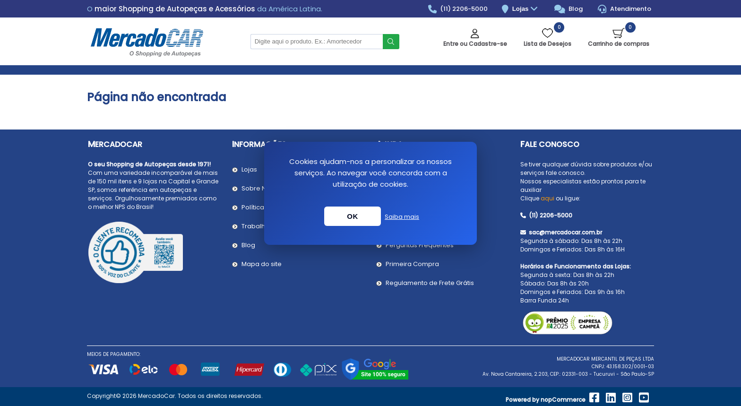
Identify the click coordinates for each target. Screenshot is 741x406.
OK (352, 216)
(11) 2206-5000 (458, 9)
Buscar (391, 41)
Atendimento (624, 9)
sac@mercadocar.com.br (561, 232)
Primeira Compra (412, 263)
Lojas (526, 9)
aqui (547, 198)
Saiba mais (402, 216)
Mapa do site (261, 263)
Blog (568, 9)
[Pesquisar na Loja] (316, 41)
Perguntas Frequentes (420, 245)
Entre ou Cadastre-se (475, 44)
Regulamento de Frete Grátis (430, 282)
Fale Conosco (549, 144)
